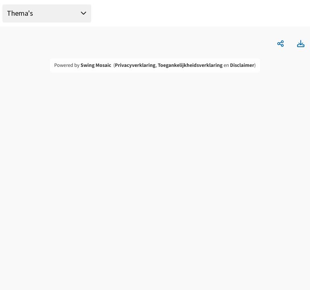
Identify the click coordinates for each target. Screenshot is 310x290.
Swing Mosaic (96, 65)
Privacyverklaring (135, 65)
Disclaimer (242, 65)
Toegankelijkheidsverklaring (190, 65)
